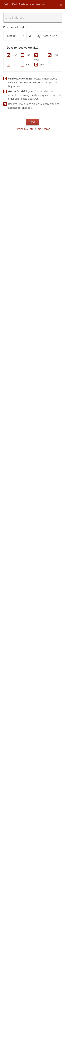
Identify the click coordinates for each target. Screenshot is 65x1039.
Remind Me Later (24, 129)
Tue (28, 55)
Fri (13, 64)
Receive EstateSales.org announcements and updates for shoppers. (33, 106)
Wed (36, 60)
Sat (27, 64)
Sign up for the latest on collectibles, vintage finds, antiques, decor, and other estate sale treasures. (34, 95)
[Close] (61, 5)
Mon (14, 55)
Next (32, 122)
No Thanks (44, 129)
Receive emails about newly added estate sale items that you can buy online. (33, 82)
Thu (56, 55)
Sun (42, 64)
